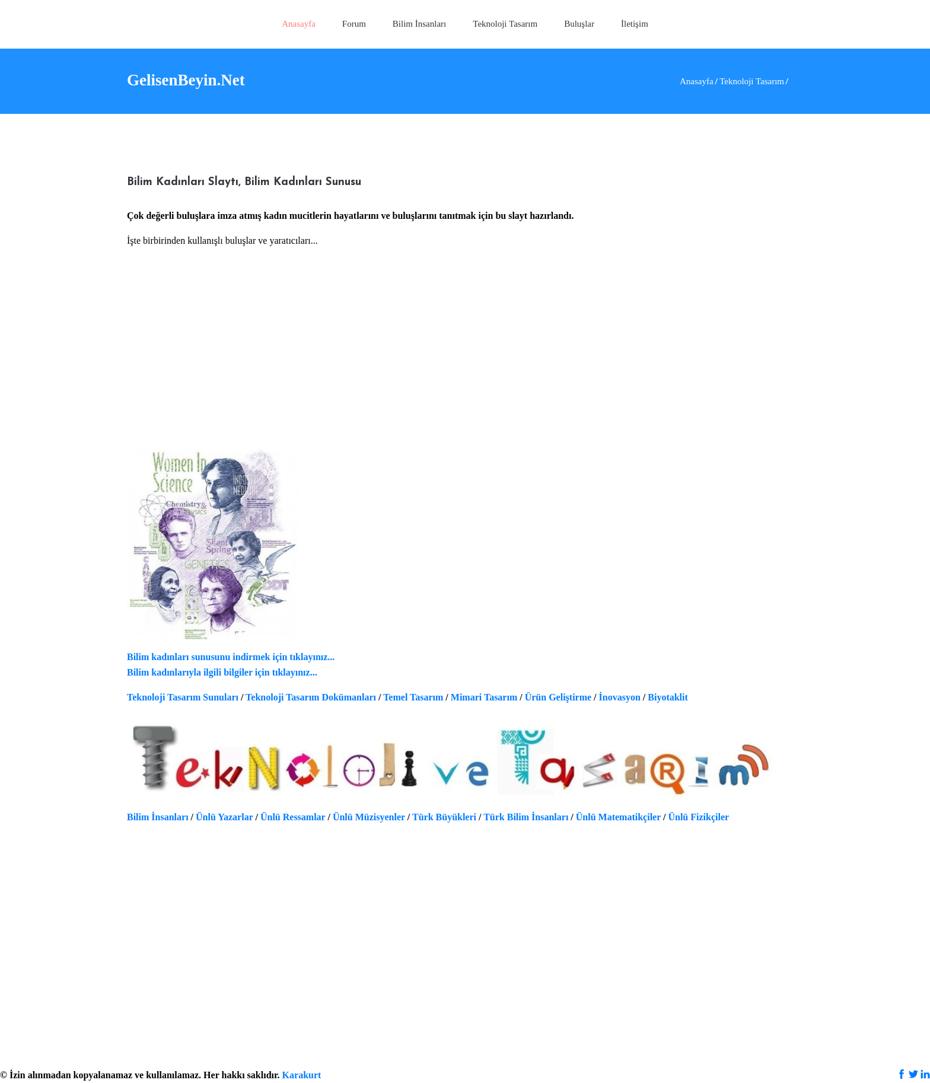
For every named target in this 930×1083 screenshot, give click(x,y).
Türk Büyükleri (444, 817)
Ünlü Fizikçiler (698, 817)
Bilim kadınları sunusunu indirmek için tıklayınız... (231, 657)
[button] (505, 24)
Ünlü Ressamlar (293, 817)
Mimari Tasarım (484, 697)
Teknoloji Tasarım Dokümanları (311, 697)
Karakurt (301, 1075)
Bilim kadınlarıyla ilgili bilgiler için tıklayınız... (222, 672)
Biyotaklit (668, 697)
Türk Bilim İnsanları (525, 817)
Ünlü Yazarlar (224, 817)
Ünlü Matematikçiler (618, 817)
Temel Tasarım (413, 697)
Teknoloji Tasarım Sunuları (182, 697)
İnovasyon (620, 697)
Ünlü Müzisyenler (369, 817)
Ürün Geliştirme (558, 697)
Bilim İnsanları (158, 817)
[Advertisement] (465, 356)
